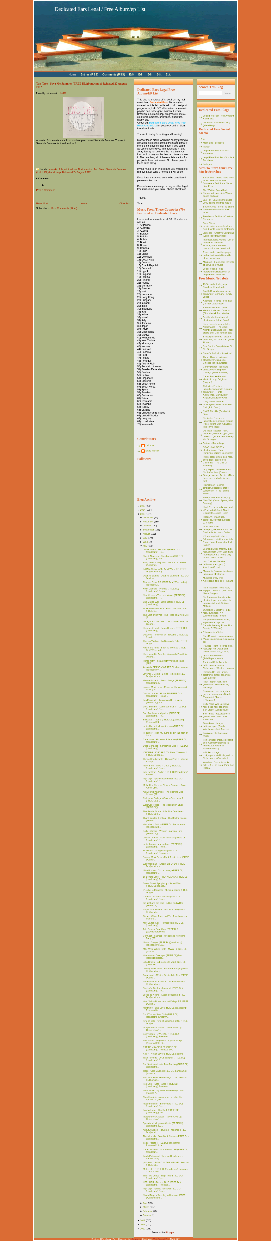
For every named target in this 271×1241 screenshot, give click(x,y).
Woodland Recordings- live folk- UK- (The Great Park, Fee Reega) (218, 765)
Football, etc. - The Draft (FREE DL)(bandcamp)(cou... (161, 1111)
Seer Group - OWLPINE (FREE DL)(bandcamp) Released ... (161, 1035)
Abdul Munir (147, 1239)
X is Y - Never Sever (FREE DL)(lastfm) (163, 1053)
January (147, 1215)
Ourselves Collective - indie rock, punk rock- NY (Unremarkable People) (216, 613)
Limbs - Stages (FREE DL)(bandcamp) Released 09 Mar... (162, 943)
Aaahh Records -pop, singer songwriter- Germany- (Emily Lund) (217, 294)
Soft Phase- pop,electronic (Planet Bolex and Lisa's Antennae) (216, 716)
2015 (142, 506)
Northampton (85, 169)
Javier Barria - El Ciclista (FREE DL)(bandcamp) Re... (161, 550)
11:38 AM (61, 93)
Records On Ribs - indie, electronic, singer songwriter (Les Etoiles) (217, 675)
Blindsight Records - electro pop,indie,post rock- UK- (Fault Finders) (218, 339)
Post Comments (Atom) (64, 208)
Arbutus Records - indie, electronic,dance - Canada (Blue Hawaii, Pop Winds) (216, 310)
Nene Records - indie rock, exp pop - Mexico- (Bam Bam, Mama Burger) (218, 590)
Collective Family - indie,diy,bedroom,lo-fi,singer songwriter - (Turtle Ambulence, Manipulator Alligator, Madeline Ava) (217, 392)
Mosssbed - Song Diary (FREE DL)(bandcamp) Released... (160, 851)
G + (205, 139)
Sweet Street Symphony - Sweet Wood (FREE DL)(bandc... (162, 884)
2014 (142, 510)
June (145, 542)
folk (61, 169)
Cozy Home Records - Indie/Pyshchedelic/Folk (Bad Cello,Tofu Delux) (217, 404)
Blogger (169, 1232)
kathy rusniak (152, 450)
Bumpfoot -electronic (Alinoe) (217, 353)
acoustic (53, 169)
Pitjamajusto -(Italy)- (213, 632)
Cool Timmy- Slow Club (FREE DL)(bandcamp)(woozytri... (160, 1015)
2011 (142, 1224)
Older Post (124, 203)
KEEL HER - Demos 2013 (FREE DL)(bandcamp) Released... (162, 1183)
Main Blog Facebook (213, 142)
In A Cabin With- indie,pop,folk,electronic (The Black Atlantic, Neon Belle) (217, 529)
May (145, 546)
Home (84, 203)
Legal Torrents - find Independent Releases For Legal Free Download (216, 272)
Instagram (208, 164)
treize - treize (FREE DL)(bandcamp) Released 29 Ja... (161, 1144)
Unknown (150, 445)
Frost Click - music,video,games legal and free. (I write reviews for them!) (218, 226)
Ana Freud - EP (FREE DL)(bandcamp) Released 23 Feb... (162, 1041)
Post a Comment (45, 190)
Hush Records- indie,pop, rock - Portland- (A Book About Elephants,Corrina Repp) (218, 510)
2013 (142, 514)
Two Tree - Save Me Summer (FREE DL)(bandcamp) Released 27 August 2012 (81, 171)
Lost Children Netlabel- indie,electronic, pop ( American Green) (214, 564)
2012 (142, 1220)
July (145, 538)
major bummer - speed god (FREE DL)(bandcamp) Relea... (162, 845)
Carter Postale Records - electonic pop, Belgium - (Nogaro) (215, 379)
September (148, 529)
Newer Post (42, 203)
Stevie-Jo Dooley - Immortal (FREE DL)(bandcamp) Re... (163, 989)
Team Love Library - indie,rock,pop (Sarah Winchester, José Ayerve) (216, 726)
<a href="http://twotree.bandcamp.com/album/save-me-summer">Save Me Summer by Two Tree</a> (77, 155)
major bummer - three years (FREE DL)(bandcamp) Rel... (163, 1104)
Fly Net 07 (175, 1239)
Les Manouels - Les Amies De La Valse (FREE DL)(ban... (162, 701)
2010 (142, 1228)
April (145, 1203)
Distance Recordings (213, 443)
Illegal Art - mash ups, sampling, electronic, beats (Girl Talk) (216, 520)
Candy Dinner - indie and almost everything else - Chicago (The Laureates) (215, 360)
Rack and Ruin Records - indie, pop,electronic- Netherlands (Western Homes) (218, 665)
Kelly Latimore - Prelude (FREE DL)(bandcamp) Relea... (161, 589)
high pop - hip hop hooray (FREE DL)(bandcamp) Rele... (161, 1189)
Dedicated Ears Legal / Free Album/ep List (99, 9)
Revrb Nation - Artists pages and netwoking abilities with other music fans (217, 255)
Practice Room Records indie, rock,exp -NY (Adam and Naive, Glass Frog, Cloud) (218, 649)
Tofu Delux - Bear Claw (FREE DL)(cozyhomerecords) (160, 930)
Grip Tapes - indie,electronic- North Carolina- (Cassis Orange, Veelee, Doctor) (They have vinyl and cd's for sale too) (218, 475)
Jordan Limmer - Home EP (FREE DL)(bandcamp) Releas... (162, 694)
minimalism (70, 169)
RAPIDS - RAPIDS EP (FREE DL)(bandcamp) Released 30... (160, 1048)
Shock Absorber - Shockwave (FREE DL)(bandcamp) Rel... (163, 557)
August (146, 534)
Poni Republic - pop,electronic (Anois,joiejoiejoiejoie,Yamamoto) (218, 639)
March (146, 1207)
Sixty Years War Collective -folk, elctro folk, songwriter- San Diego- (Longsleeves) (217, 707)
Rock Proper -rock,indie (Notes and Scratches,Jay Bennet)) (216, 684)
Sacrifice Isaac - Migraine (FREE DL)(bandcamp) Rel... (161, 714)
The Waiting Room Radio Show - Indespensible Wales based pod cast (217, 193)
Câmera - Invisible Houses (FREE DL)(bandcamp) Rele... (162, 897)
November (148, 521)
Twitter (206, 146)
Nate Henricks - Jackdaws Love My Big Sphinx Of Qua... (162, 1098)
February (147, 1211)
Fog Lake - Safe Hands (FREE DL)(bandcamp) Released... (160, 1085)
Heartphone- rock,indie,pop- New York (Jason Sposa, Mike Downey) (218, 500)
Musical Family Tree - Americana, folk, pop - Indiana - (218, 581)
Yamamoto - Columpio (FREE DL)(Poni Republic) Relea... (162, 956)
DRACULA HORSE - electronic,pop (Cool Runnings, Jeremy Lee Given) (218, 450)
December (148, 517)
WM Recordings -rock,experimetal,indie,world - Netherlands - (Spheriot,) (218, 755)
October (147, 525)
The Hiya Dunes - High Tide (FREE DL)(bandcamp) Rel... (163, 1176)
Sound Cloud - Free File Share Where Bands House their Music (218, 209)
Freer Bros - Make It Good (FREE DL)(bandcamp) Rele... (162, 766)
